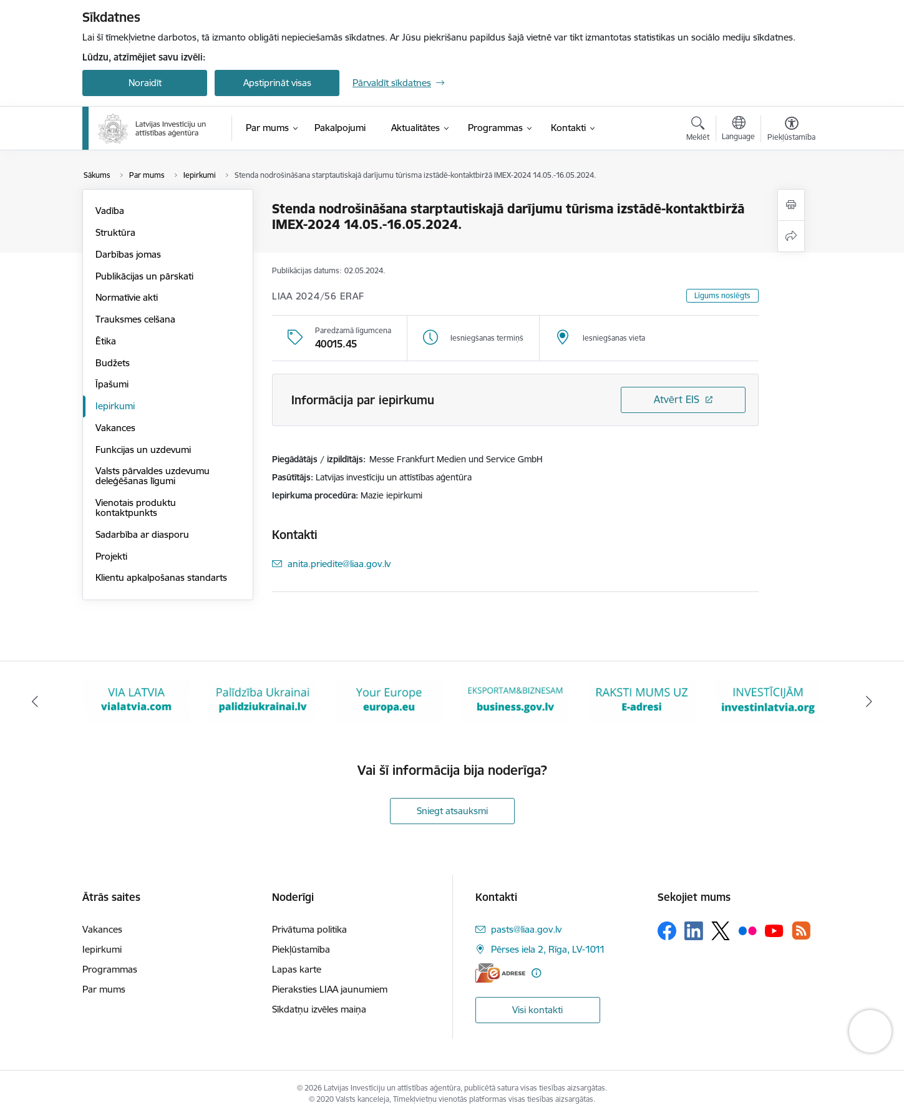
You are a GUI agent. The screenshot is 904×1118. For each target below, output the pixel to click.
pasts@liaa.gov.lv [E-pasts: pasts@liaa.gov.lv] (526, 929)
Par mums (103, 989)
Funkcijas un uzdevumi (143, 449)
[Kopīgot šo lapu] (791, 236)
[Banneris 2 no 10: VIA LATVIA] (136, 701)
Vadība (109, 210)
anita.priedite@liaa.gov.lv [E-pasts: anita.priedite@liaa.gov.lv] (339, 564)
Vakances (115, 428)
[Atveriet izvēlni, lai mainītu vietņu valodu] (738, 129)
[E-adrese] (500, 973)
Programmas (109, 969)
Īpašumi (112, 384)
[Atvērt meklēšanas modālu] (698, 130)
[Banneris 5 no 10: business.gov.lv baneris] (516, 701)
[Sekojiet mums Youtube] (774, 930)
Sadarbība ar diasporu (142, 534)
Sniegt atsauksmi (452, 811)
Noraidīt (145, 83)
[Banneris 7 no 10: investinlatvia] (768, 701)
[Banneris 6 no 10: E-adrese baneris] (642, 701)
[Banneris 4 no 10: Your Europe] (389, 701)
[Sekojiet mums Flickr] (747, 930)
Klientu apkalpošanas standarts (161, 577)
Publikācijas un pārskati (144, 276)
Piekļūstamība (301, 949)
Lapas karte (296, 969)
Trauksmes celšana (135, 319)
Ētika (105, 341)
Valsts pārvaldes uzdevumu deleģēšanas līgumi (152, 476)
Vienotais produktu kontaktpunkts (135, 507)
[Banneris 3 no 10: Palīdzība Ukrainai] (263, 701)
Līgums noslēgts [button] (722, 295)
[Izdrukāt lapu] (791, 205)
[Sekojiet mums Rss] (801, 930)
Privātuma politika (309, 929)
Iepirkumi (115, 406)
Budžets (112, 363)
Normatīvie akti (126, 297)
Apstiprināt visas (277, 83)
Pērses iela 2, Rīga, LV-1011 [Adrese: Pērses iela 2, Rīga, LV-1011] (548, 949)
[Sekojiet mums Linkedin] (693, 930)
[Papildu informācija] (536, 973)
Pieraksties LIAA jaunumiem (329, 989)
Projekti (111, 556)
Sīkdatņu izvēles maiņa (319, 1009)
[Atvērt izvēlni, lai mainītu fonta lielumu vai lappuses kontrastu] (791, 130)
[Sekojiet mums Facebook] (667, 930)
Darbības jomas (128, 254)
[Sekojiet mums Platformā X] (720, 930)
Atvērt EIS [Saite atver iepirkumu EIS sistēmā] (676, 399)
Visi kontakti (537, 1010)
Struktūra (115, 232)
